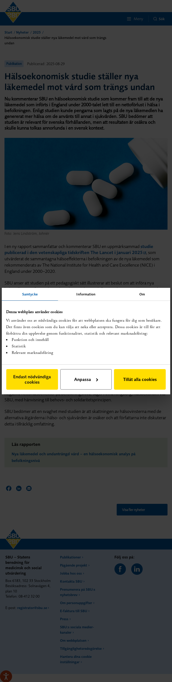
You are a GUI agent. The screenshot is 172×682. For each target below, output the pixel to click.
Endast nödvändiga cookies (32, 379)
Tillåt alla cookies (140, 379)
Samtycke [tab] (30, 293)
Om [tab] (142, 293)
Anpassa (86, 379)
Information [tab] (85, 293)
